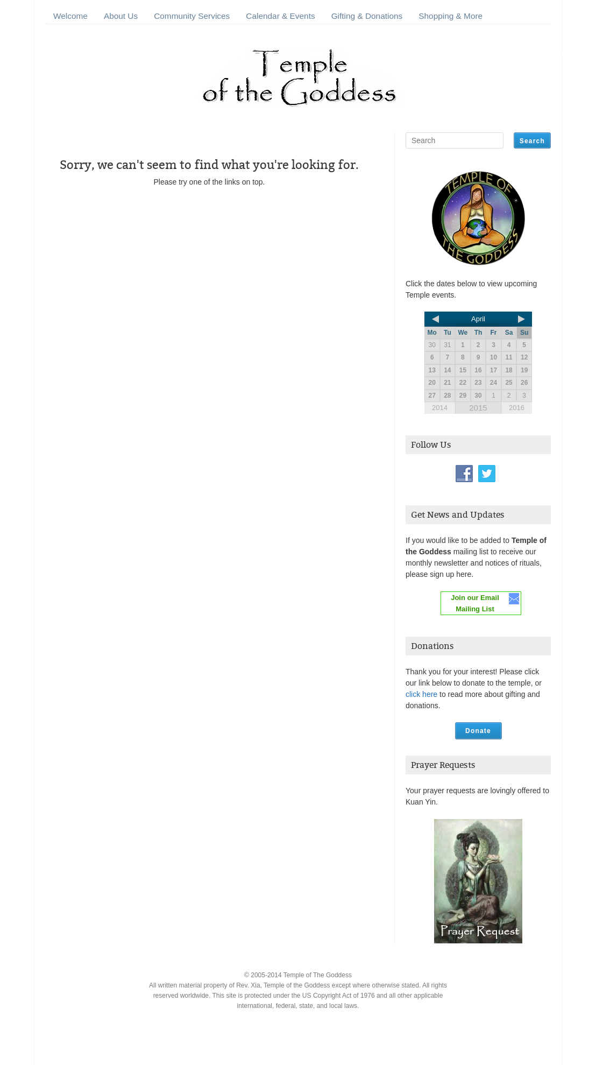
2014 (440, 408)
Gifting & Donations (367, 15)
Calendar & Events (280, 15)
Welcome (70, 15)
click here (421, 694)
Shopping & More (450, 15)
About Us (121, 15)
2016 (516, 408)
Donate (478, 731)
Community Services (192, 15)
